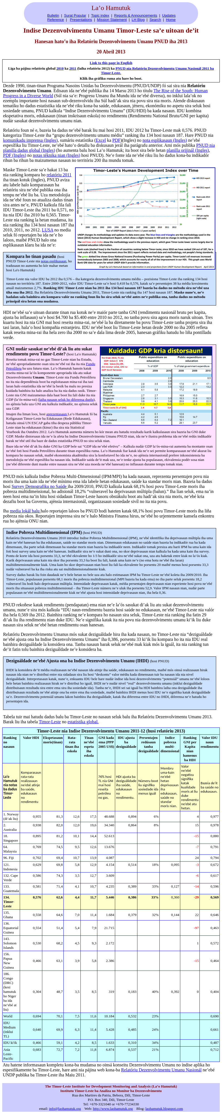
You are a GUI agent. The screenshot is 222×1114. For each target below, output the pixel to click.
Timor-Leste (50, 721)
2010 (60, 68)
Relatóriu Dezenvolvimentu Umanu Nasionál (161, 1069)
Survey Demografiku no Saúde (40, 486)
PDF (116, 140)
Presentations (81, 20)
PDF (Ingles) (14, 155)
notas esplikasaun (53, 261)
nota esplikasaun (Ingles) (164, 140)
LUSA (47, 230)
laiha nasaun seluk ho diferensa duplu (66, 399)
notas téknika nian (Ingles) (56, 155)
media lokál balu (25, 511)
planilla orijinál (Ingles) (188, 150)
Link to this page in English (111, 63)
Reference (55, 20)
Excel (101, 140)
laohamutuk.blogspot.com (164, 1108)
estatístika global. (83, 721)
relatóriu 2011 (58, 174)
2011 (72, 68)
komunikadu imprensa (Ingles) (30, 140)
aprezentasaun (57, 414)
